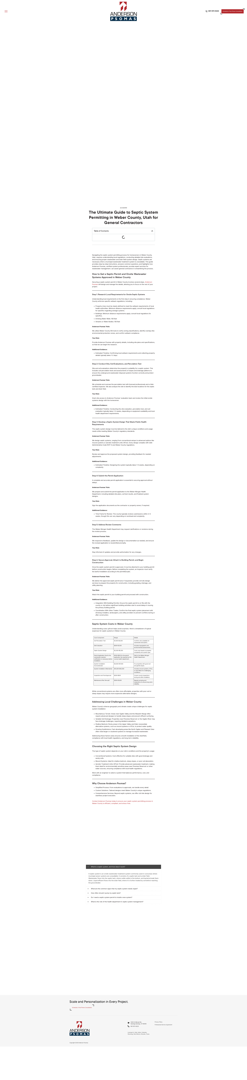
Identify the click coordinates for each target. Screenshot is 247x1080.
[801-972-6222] (206, 11)
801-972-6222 (213, 11)
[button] (152, 231)
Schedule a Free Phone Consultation (232, 11)
